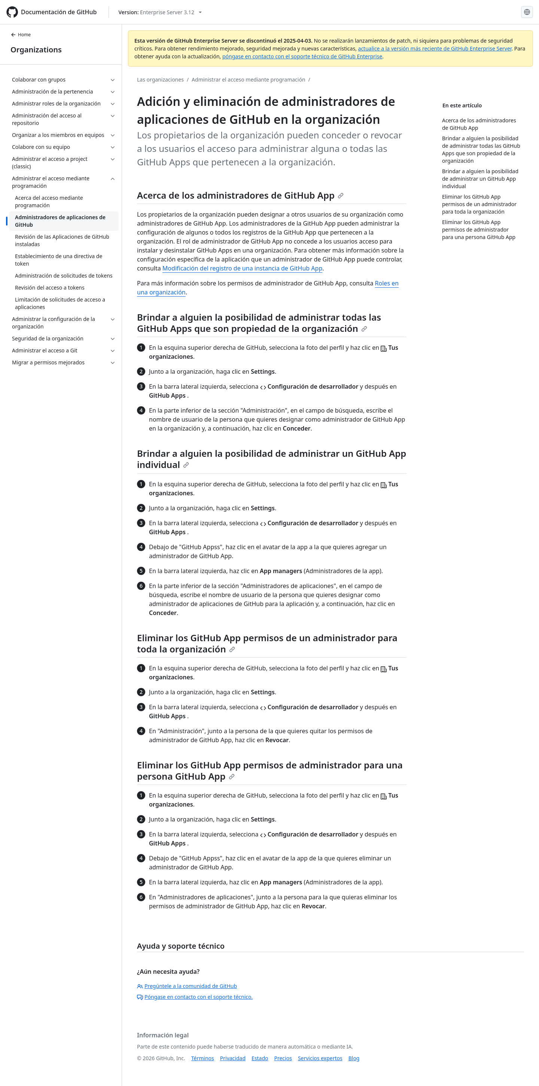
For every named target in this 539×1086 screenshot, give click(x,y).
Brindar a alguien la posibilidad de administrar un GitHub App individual (271, 459)
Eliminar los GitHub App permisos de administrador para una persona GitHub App (270, 770)
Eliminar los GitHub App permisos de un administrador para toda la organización (267, 643)
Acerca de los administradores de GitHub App (240, 195)
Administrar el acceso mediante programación (248, 79)
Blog (354, 1058)
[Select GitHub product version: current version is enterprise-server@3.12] (160, 12)
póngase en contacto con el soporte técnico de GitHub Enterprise (302, 56)
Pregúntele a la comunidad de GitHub (187, 985)
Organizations (36, 50)
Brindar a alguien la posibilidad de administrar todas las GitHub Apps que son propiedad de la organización (259, 322)
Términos (202, 1058)
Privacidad (233, 1058)
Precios (283, 1058)
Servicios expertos (320, 1058)
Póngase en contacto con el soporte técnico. (195, 996)
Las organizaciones (160, 79)
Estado (260, 1058)
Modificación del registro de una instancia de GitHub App (242, 268)
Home (20, 34)
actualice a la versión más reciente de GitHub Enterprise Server (435, 48)
